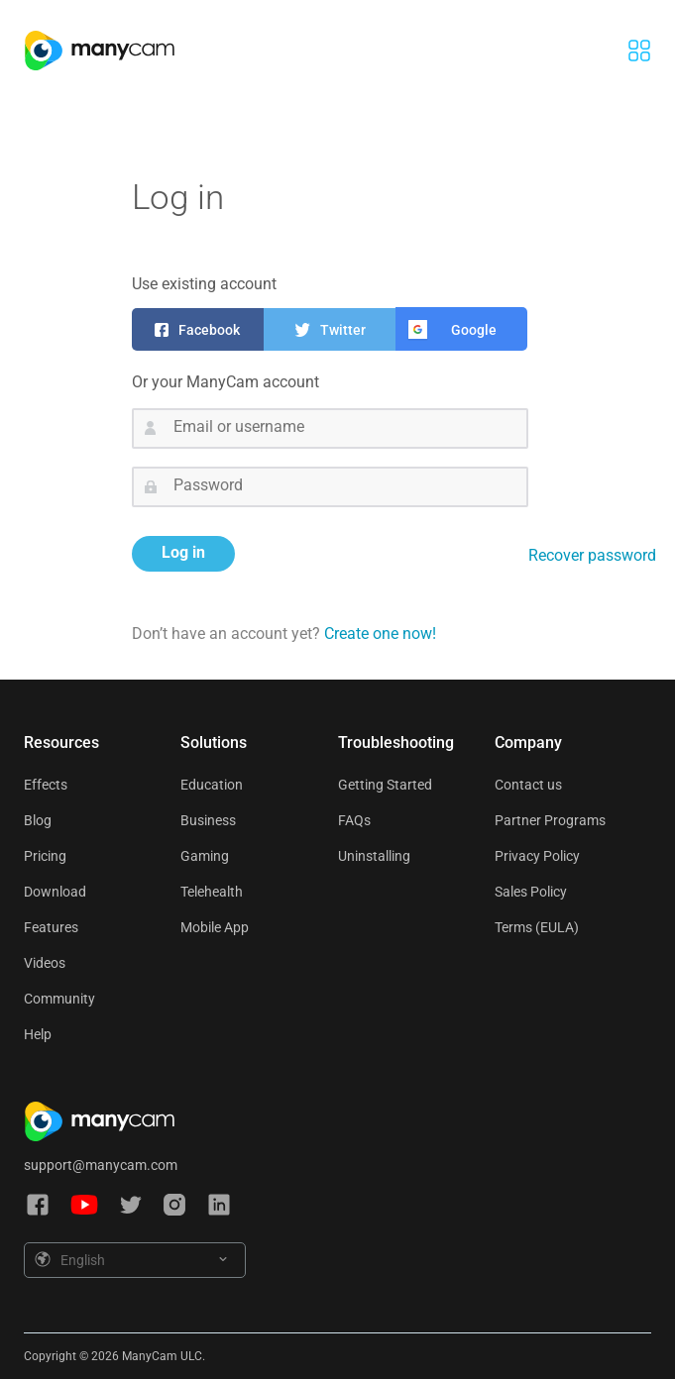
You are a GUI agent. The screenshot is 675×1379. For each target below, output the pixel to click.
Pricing (45, 856)
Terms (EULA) (537, 927)
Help (38, 1034)
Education (211, 785)
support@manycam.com (100, 1165)
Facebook (209, 330)
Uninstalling (374, 856)
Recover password (592, 555)
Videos (44, 963)
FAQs (354, 820)
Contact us (528, 785)
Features (51, 927)
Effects (45, 785)
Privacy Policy (537, 856)
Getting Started (385, 785)
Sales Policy (531, 892)
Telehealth (211, 892)
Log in (183, 552)
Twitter (343, 330)
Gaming (204, 856)
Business (208, 820)
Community (59, 999)
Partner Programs (550, 820)
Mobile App (214, 927)
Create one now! (380, 633)
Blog (38, 820)
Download (55, 892)
